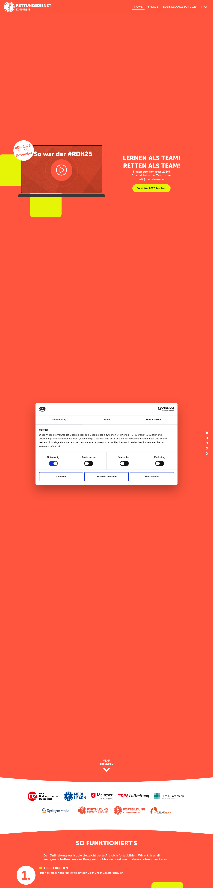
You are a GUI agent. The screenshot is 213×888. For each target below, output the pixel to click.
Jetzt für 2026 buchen (151, 188)
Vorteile (207, 443)
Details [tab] (106, 419)
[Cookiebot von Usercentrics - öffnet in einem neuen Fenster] (160, 409)
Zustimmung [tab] (59, 419)
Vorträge (207, 448)
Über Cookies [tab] (154, 419)
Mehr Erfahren (106, 766)
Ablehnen (61, 476)
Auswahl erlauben (106, 476)
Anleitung (207, 438)
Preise (207, 453)
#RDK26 (152, 7)
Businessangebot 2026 (180, 7)
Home (138, 7)
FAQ (204, 7)
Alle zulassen (151, 476)
